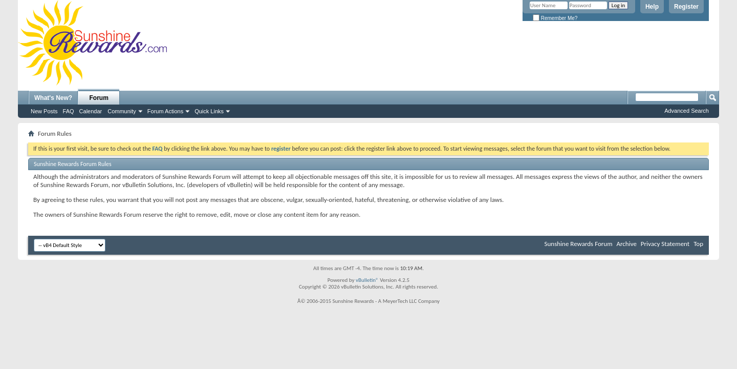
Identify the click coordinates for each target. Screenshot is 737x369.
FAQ (68, 111)
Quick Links (209, 111)
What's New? (53, 97)
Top (698, 244)
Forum (99, 97)
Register (686, 6)
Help (652, 6)
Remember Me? (555, 18)
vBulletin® (367, 280)
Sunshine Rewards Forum (579, 244)
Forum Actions (165, 111)
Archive (626, 244)
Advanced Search (686, 111)
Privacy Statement (665, 244)
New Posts (44, 111)
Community (121, 111)
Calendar (90, 111)
